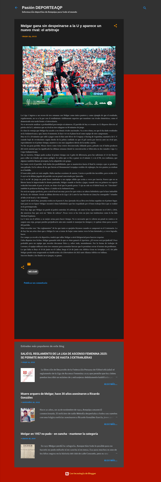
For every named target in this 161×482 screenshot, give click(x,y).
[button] (115, 26)
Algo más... (110, 384)
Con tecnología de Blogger (80, 474)
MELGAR (33, 272)
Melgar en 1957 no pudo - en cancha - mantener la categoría (59, 433)
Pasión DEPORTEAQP (42, 7)
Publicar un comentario (35, 283)
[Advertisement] (143, 66)
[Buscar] (145, 9)
